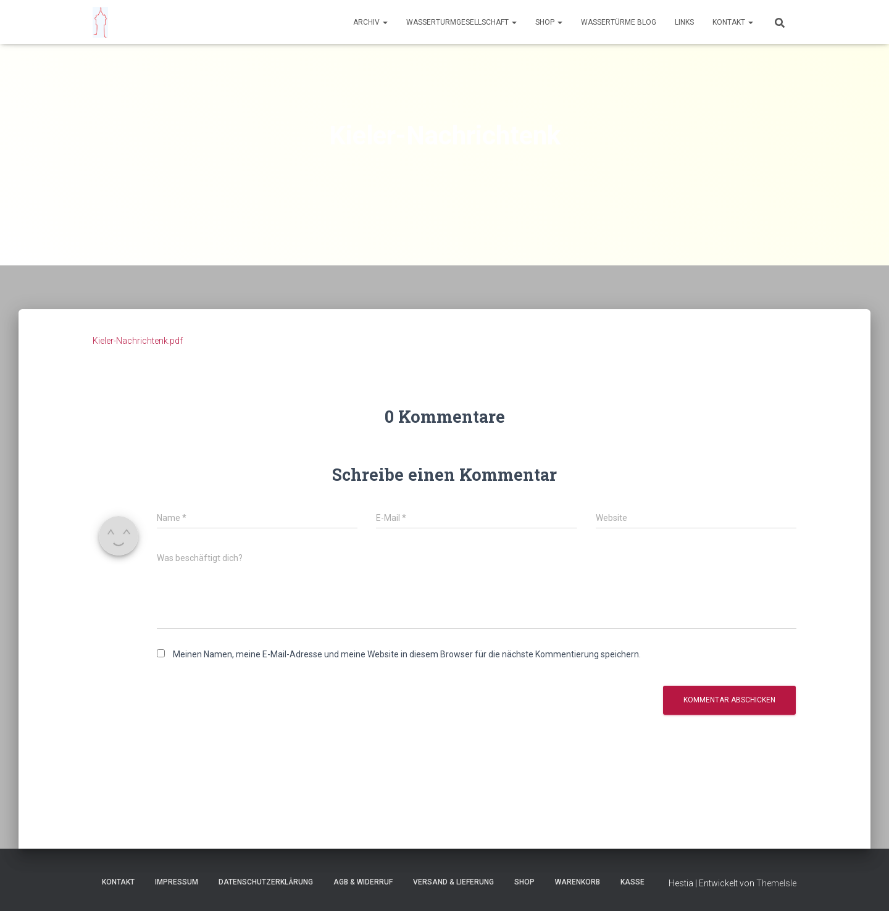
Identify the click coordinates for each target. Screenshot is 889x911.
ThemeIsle (776, 883)
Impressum (176, 882)
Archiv (370, 22)
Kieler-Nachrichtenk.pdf (138, 341)
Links (684, 22)
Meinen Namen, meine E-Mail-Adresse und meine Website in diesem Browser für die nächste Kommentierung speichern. (407, 654)
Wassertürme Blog (618, 22)
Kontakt (732, 22)
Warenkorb (577, 882)
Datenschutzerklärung (266, 882)
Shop (548, 22)
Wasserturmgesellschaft (461, 22)
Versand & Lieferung (453, 882)
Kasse (632, 882)
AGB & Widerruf (363, 882)
